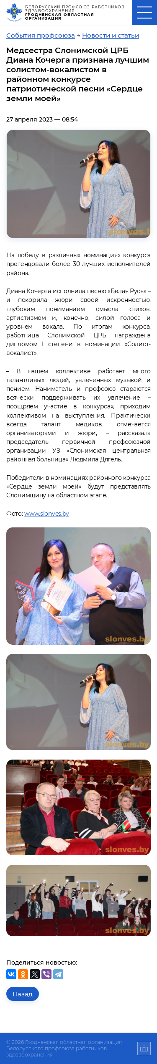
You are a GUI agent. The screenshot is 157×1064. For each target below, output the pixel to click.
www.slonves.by (46, 513)
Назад (23, 994)
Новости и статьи (110, 35)
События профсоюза (40, 35)
